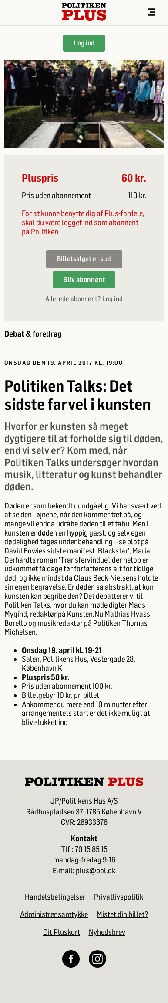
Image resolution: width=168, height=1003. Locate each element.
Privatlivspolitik (118, 897)
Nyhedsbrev (107, 932)
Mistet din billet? (122, 914)
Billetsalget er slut (84, 258)
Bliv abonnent (84, 279)
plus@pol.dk (95, 871)
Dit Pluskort (61, 932)
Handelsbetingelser (55, 897)
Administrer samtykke (54, 914)
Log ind (84, 43)
